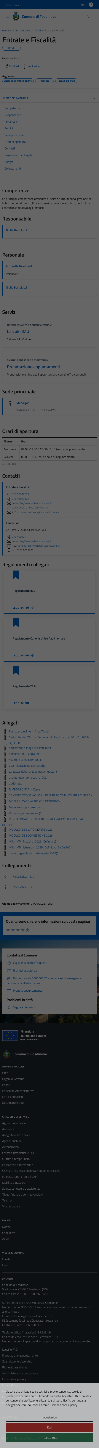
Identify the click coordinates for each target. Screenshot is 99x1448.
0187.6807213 (17, 494)
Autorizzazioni (10, 1147)
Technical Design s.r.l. (27, 1438)
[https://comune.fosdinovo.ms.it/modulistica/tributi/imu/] (49, 876)
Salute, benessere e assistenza (27, 360)
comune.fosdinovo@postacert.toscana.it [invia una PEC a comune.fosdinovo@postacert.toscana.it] (39, 512)
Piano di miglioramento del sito (21, 1403)
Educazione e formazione (17, 1164)
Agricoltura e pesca (14, 1123)
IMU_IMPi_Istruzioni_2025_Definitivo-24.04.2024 (40, 847)
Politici (6, 1085)
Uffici (5, 1073)
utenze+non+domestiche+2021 (28, 777)
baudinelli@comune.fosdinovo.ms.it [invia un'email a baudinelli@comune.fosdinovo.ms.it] (28, 507)
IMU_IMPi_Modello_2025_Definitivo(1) (33, 841)
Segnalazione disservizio (17, 1361)
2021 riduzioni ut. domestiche (27, 765)
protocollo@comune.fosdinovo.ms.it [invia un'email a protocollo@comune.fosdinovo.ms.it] (28, 503)
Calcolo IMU (18, 331)
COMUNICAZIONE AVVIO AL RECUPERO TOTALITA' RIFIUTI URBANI (51, 795)
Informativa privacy (14, 1379)
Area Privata (9, 1417)
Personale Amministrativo (18, 1090)
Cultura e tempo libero (16, 1159)
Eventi (6, 1265)
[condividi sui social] (11, 66)
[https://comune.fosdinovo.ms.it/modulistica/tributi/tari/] (49, 887)
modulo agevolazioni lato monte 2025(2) (34, 853)
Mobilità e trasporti (13, 1182)
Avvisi (5, 1238)
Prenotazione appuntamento (20, 1355)
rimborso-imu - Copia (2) (24, 753)
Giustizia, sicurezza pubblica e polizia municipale (31, 1170)
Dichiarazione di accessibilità (19, 1397)
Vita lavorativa (11, 1206)
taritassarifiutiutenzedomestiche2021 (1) (34, 771)
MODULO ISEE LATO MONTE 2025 (30, 829)
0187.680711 (16, 537)
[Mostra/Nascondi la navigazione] (7, 16)
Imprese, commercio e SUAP (19, 1176)
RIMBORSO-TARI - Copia (24, 789)
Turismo (7, 1200)
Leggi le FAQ (10, 1349)
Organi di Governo (13, 1079)
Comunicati (9, 1232)
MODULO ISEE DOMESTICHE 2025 (31, 835)
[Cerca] (88, 16)
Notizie (6, 1227)
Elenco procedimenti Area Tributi (29, 731)
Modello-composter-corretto (26, 807)
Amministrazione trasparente (20, 1373)
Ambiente (8, 1129)
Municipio (22, 403)
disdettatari (16, 783)
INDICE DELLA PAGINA (49, 98)
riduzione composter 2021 (25, 759)
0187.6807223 (17, 499)
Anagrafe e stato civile (16, 1135)
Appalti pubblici (11, 1141)
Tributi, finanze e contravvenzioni (29, 325)
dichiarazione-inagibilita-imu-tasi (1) (31, 747)
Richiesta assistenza (14, 1367)
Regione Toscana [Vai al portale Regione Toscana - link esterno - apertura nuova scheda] (13, 5)
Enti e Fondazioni (12, 1096)
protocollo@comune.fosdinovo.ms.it (32, 1316)
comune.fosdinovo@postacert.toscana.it (33, 1320)
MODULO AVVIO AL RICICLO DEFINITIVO (34, 801)
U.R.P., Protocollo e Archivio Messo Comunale (30, 1302)
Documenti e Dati (13, 1102)
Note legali (9, 1391)
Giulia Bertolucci (16, 230)
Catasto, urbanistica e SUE (18, 1153)
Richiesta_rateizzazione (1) (25, 813)
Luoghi (6, 1259)
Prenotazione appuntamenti (33, 366)
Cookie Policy (10, 1385)
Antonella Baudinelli (19, 266)
